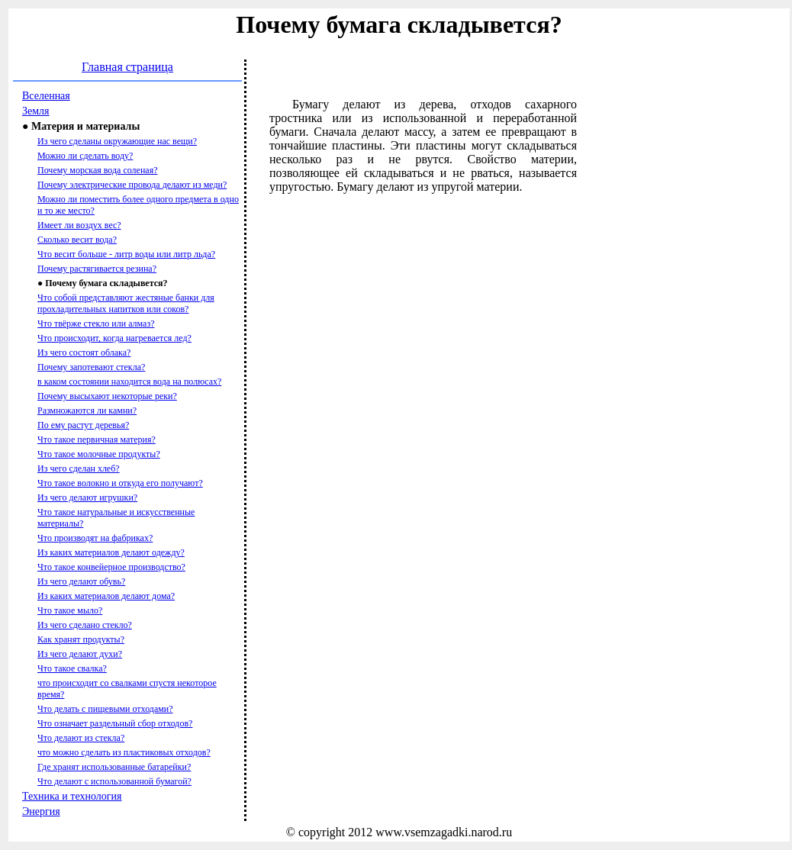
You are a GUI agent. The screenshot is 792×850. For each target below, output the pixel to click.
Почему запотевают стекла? (91, 367)
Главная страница (127, 66)
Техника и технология (71, 796)
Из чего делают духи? (79, 654)
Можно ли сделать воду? (85, 155)
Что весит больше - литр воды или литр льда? (126, 254)
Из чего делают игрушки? (87, 497)
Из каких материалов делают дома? (106, 596)
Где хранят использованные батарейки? (114, 766)
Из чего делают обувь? (81, 581)
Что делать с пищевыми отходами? (105, 709)
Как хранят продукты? (80, 639)
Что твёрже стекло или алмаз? (95, 323)
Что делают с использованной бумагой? (114, 781)
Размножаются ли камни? (87, 410)
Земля (36, 111)
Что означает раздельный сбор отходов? (114, 723)
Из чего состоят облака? (83, 352)
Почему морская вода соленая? (97, 170)
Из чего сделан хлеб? (78, 468)
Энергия (41, 811)
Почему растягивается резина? (96, 268)
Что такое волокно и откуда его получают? (120, 483)
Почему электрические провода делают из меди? (132, 184)
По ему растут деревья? (83, 425)
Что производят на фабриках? (95, 538)
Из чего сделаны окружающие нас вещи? (117, 141)
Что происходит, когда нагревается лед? (114, 338)
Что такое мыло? (69, 610)
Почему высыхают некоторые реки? (107, 396)
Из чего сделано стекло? (84, 625)
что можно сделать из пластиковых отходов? (124, 752)
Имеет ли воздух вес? (79, 225)
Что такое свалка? (72, 668)
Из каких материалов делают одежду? (111, 552)
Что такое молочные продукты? (98, 454)
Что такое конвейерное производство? (111, 567)
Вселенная (46, 95)
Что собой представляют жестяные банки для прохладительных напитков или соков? (125, 303)
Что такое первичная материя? (96, 439)
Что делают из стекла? (80, 737)
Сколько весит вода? (77, 239)
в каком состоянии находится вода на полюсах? (129, 381)
